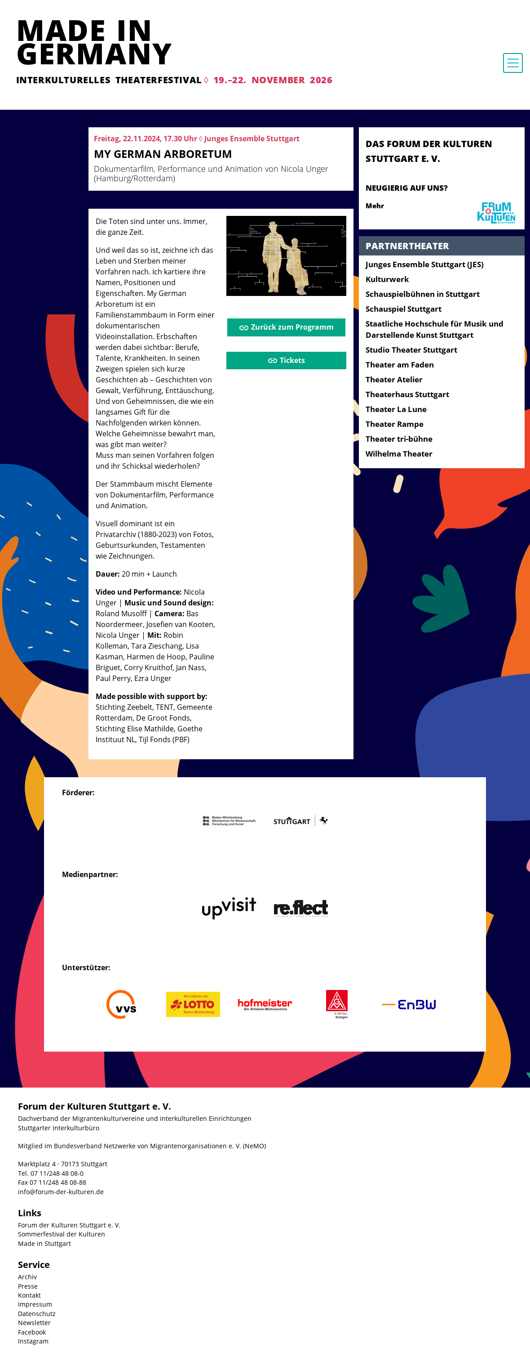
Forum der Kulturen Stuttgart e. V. (69, 1225)
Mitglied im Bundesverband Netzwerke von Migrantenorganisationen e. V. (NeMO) (142, 1146)
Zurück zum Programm (286, 327)
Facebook (32, 1332)
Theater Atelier (394, 379)
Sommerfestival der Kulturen (61, 1234)
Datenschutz (37, 1313)
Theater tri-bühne (399, 439)
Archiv (27, 1276)
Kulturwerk (387, 279)
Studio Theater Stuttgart (411, 350)
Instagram (33, 1341)
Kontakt (29, 1295)
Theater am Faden (400, 364)
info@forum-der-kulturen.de (61, 1191)
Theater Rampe (395, 424)
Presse (28, 1286)
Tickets (286, 361)
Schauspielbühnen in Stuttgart (423, 294)
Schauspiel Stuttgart (404, 309)
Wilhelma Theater (399, 453)
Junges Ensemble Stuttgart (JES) (425, 264)
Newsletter (34, 1322)
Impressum (35, 1304)
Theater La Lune (396, 409)
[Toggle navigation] (513, 63)
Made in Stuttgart (44, 1243)
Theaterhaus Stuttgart (407, 394)
